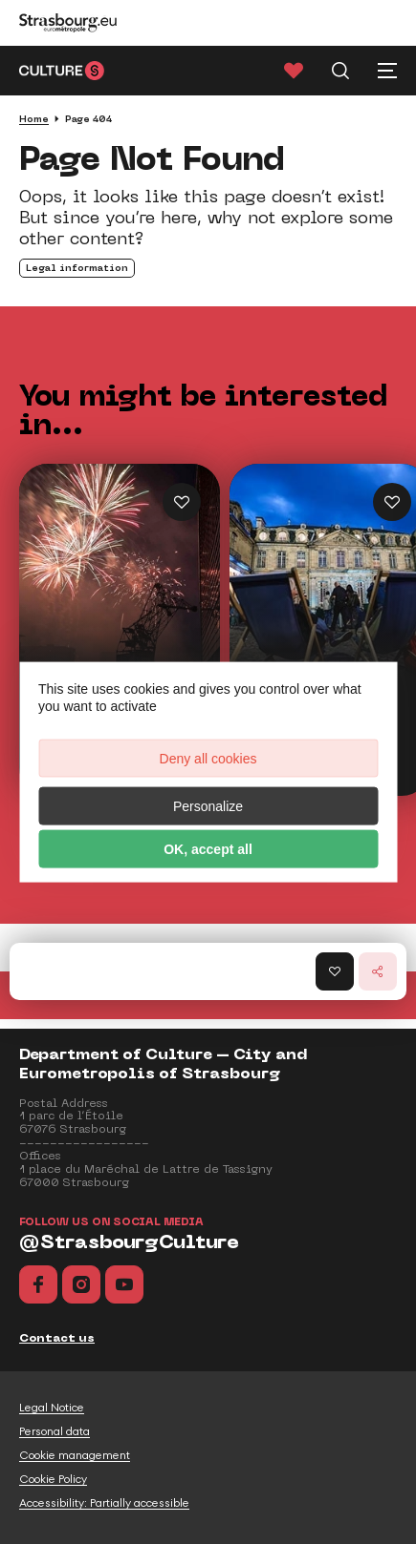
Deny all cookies (208, 757)
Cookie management (74, 1455)
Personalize (208, 805)
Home (34, 119)
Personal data (54, 1431)
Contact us (57, 1338)
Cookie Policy (53, 1479)
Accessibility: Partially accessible (104, 1503)
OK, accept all (208, 848)
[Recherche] (340, 70)
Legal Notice (51, 1407)
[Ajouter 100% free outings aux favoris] (392, 502)
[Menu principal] (387, 70)
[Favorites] (293, 70)
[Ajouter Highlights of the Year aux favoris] (182, 502)
